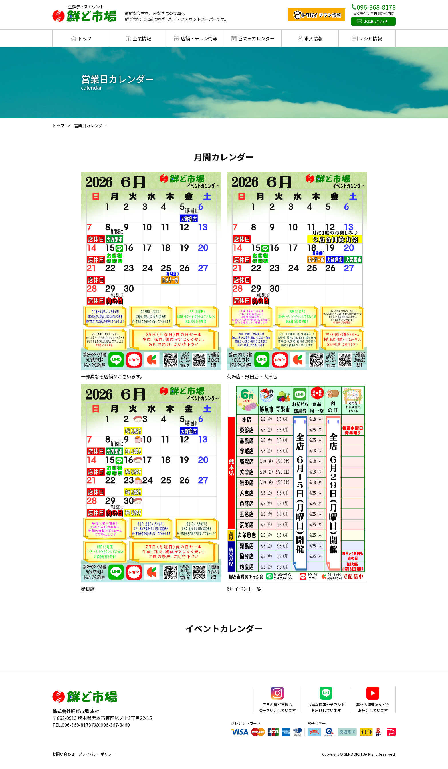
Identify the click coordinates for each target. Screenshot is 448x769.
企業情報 (142, 38)
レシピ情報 (370, 38)
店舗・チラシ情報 (199, 38)
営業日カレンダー (256, 38)
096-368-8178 (376, 7)
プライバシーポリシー (97, 754)
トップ (85, 38)
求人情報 (313, 38)
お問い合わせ (376, 21)
